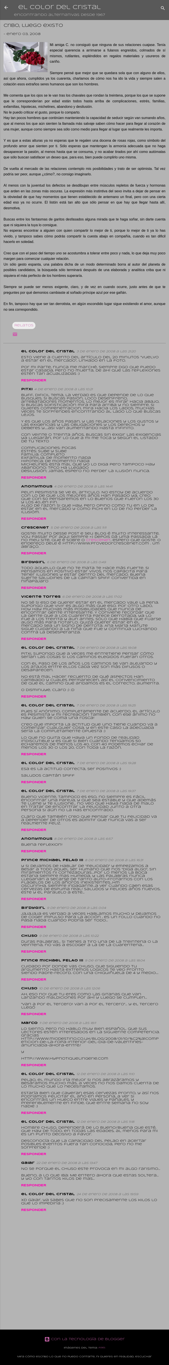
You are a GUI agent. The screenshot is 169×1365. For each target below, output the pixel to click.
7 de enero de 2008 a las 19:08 (106, 648)
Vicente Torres (41, 596)
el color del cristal (59, 7)
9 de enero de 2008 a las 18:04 (115, 960)
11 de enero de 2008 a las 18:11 (67, 1023)
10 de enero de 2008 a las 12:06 (69, 988)
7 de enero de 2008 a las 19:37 (106, 791)
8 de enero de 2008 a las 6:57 (83, 839)
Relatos (23, 325)
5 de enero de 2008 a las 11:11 (78, 527)
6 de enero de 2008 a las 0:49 (76, 562)
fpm (102, 1348)
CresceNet (98, 540)
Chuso (29, 935)
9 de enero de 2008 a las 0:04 (76, 908)
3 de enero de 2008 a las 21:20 (106, 351)
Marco (29, 1023)
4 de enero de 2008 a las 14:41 (83, 486)
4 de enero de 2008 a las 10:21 (63, 389)
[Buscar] (162, 9)
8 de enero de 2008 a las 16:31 (114, 860)
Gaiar (28, 1163)
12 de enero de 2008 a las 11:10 (105, 1074)
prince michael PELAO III (52, 860)
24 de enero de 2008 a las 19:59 (107, 1194)
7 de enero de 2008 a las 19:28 (106, 763)
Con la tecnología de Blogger (84, 1339)
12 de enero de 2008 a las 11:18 (105, 1122)
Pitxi (27, 389)
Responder (33, 380)
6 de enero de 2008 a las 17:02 (92, 596)
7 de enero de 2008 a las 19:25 (106, 705)
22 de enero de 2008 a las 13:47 (66, 1163)
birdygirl (33, 562)
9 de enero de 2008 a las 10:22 (69, 936)
